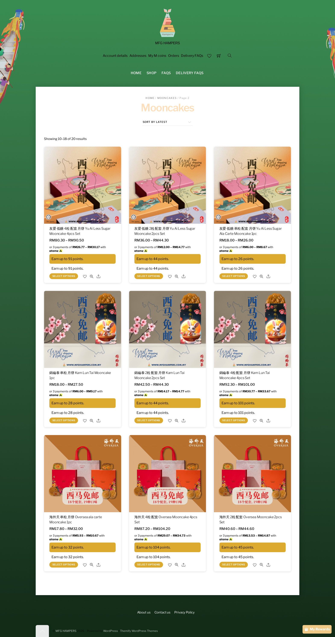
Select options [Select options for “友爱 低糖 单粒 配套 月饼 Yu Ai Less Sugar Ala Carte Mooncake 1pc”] (233, 276)
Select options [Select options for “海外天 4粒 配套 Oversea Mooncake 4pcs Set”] (148, 564)
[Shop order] (167, 122)
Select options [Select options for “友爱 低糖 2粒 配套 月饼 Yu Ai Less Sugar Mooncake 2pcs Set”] (148, 276)
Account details (115, 56)
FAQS (166, 73)
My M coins (157, 56)
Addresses (137, 56)
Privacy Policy (184, 612)
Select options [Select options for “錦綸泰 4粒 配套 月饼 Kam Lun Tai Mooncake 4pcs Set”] (233, 420)
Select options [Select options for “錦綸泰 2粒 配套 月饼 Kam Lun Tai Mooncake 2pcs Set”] (148, 420)
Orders (173, 56)
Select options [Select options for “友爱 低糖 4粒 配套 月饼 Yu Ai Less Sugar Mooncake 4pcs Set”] (63, 276)
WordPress (110, 631)
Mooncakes (167, 98)
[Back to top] (42, 631)
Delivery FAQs (192, 56)
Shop (151, 73)
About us (144, 612)
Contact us (162, 612)
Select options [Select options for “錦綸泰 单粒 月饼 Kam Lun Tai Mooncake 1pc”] (63, 420)
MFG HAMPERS (66, 631)
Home (136, 73)
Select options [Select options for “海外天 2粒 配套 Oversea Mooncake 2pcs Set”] (233, 564)
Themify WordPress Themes (139, 631)
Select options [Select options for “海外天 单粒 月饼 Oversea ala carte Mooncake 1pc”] (63, 564)
